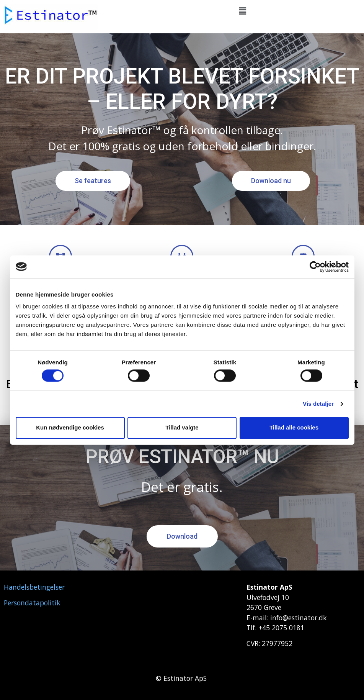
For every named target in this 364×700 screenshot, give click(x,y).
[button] (242, 11)
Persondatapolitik (32, 602)
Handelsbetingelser (34, 587)
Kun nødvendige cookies (70, 428)
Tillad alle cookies (293, 428)
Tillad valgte (181, 428)
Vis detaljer (318, 403)
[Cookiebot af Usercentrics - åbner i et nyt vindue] (315, 266)
